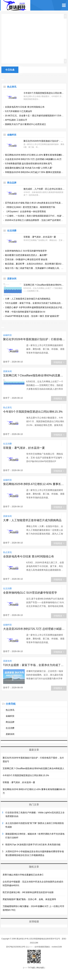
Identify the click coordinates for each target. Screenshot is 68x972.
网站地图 (40, 968)
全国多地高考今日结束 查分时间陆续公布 (25, 107)
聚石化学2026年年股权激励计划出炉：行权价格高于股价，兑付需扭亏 (44, 141)
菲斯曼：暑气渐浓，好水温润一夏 (39, 237)
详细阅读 (58, 362)
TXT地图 (31, 968)
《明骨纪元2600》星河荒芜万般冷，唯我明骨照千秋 (30, 207)
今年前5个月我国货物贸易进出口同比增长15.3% (44, 93)
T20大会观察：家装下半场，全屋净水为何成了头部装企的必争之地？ (34, 665)
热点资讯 (11, 86)
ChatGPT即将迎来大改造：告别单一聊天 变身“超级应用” (32, 316)
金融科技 (11, 134)
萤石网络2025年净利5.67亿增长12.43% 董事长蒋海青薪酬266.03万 (34, 484)
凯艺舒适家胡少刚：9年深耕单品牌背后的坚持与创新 (28, 892)
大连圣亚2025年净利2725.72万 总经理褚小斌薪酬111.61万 (33, 159)
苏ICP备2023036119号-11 (17, 947)
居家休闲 (11, 278)
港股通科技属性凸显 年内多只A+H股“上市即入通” (28, 168)
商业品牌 (11, 182)
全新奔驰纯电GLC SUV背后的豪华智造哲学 (26, 251)
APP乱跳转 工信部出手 (16, 120)
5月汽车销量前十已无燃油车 (18, 111)
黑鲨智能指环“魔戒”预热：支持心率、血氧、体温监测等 (29, 899)
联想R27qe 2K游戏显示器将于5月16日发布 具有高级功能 (32, 844)
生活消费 (11, 230)
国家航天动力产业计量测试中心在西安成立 (25, 124)
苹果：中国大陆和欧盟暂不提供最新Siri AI (25, 311)
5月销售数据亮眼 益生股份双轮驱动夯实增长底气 (28, 163)
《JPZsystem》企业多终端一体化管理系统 (25, 211)
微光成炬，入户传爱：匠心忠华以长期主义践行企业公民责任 (44, 189)
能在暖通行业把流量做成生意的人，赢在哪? (26, 255)
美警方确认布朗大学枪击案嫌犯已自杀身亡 (23, 874)
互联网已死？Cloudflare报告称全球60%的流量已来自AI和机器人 (44, 285)
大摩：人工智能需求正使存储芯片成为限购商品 (27, 298)
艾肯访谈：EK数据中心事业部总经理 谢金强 (26, 259)
